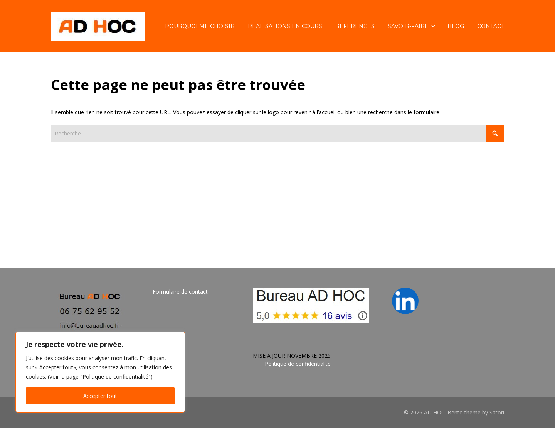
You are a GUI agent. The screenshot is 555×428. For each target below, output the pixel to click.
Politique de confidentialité (298, 363)
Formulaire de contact (180, 291)
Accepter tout (100, 395)
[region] (100, 372)
